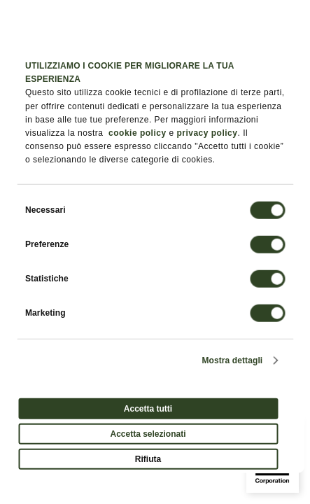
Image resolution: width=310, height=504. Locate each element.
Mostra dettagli (232, 360)
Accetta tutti (148, 408)
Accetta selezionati (147, 433)
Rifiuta (148, 458)
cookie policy (137, 133)
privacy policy (206, 133)
